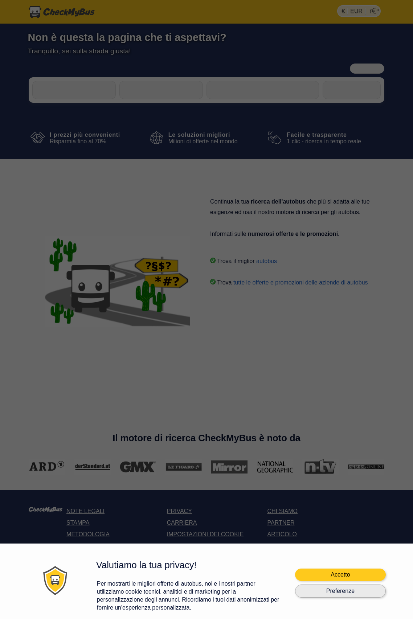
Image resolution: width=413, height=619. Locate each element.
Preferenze (340, 591)
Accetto (340, 574)
